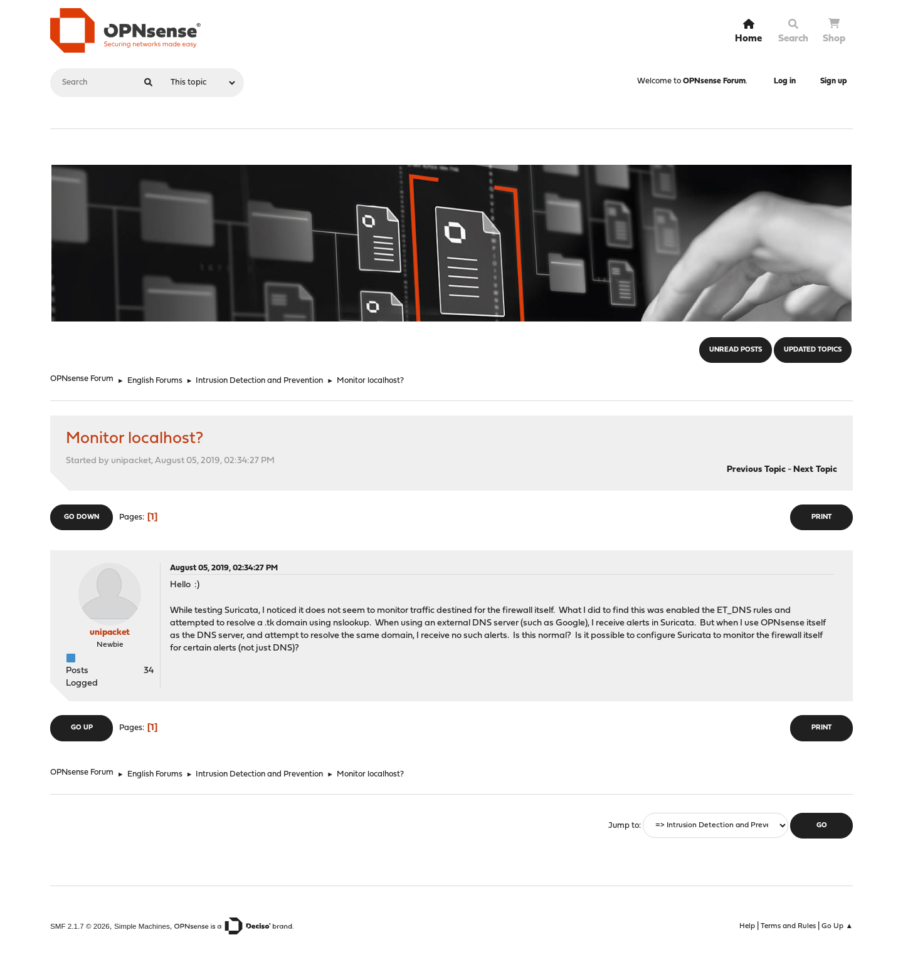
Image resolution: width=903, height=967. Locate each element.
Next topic (815, 469)
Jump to (623, 826)
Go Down (81, 517)
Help (747, 926)
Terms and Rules (788, 926)
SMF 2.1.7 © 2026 (80, 926)
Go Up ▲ (837, 926)
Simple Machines (142, 926)
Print (821, 517)
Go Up (82, 727)
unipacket (110, 632)
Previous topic (756, 469)
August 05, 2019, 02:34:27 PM (224, 568)
